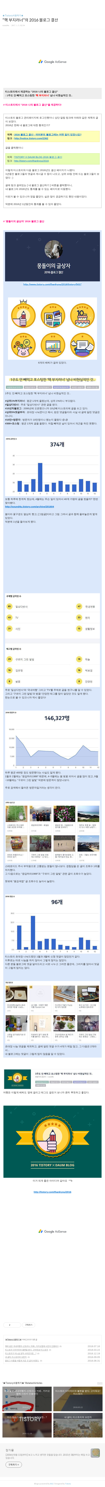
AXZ (51, 1484)
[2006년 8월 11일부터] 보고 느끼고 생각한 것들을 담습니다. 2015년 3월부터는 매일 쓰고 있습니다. (48, 1456)
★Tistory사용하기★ (12, 15)
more (100, 1383)
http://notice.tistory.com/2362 (31, 138)
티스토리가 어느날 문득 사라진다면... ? (20, 1353)
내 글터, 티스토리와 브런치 (16, 1357)
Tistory (68, 1484)
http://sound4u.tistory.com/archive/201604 (29, 506)
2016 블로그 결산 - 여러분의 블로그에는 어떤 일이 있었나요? (47, 134)
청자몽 (10, 1450)
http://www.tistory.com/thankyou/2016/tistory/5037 (52, 284)
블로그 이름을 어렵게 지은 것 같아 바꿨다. (22, 1360)
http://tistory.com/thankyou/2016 (31, 160)
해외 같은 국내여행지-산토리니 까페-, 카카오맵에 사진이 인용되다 (32, 1346)
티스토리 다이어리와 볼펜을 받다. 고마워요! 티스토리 (26, 1350)
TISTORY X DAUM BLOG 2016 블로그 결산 (38, 157)
